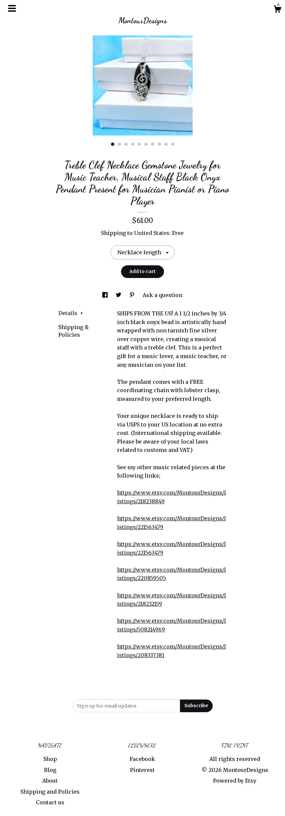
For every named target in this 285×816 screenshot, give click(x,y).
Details (70, 313)
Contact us (50, 802)
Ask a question (162, 295)
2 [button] (119, 144)
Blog (50, 770)
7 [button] (152, 144)
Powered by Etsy (234, 780)
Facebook (142, 759)
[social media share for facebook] (105, 295)
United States (151, 233)
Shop (50, 759)
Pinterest (142, 770)
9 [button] (166, 144)
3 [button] (126, 144)
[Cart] (277, 10)
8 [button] (159, 144)
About (50, 780)
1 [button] (112, 144)
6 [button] (146, 144)
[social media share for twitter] (119, 295)
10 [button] (172, 144)
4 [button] (132, 144)
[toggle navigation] (12, 8)
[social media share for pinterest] (132, 295)
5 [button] (139, 144)
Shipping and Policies (50, 791)
